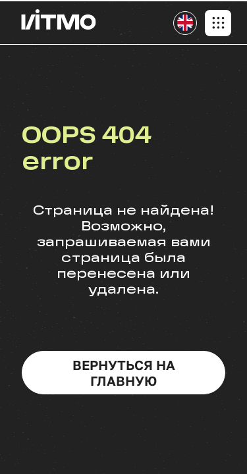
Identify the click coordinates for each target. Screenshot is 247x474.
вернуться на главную (123, 372)
